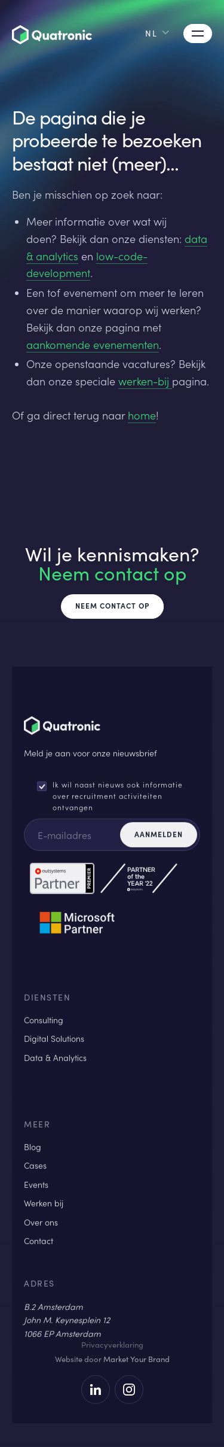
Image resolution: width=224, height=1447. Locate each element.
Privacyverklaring (112, 1344)
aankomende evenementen (92, 345)
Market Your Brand (136, 1359)
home (142, 415)
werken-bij (145, 381)
